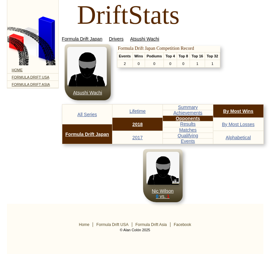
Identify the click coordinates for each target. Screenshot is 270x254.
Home (17, 70)
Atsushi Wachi (144, 39)
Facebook (182, 224)
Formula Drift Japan (82, 39)
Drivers (116, 39)
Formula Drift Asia (31, 84)
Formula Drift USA (30, 77)
